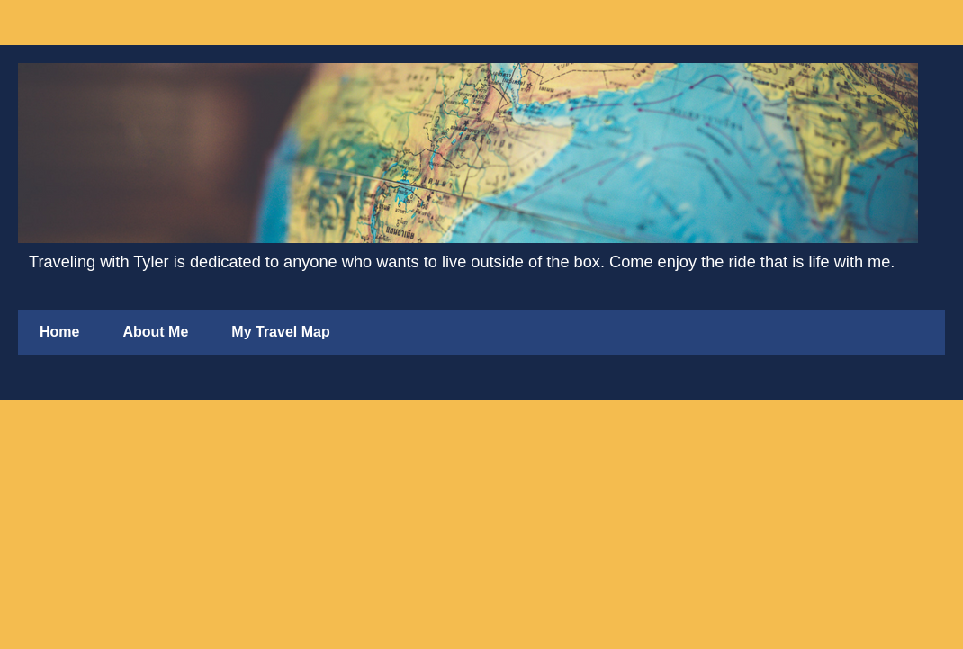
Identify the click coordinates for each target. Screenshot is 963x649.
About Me (155, 331)
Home (59, 331)
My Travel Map (280, 331)
